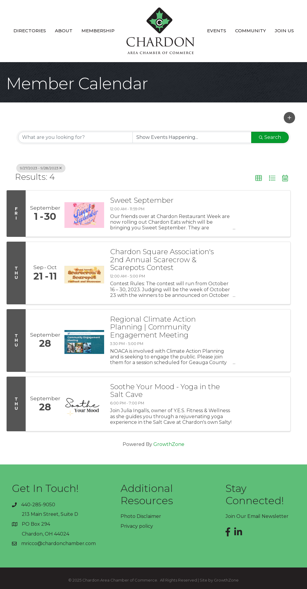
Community (250, 30)
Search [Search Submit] (270, 137)
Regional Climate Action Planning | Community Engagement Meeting (153, 327)
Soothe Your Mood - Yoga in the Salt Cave (165, 391)
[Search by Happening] (192, 137)
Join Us (284, 30)
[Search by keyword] (75, 137)
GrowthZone (168, 444)
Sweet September (142, 200)
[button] (289, 117)
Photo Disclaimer (141, 516)
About (63, 30)
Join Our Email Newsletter (257, 516)
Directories (29, 30)
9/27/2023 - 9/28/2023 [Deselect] (41, 168)
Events (216, 30)
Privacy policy (137, 526)
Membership (98, 30)
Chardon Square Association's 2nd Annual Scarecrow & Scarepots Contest (162, 260)
